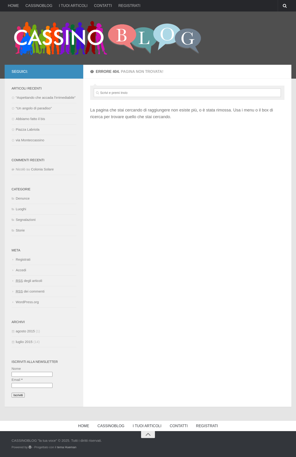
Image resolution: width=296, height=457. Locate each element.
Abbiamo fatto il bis (30, 119)
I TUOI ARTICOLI (73, 6)
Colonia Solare (42, 169)
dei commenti (30, 291)
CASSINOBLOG (38, 6)
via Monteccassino (30, 140)
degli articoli (29, 281)
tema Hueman (66, 447)
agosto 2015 (25, 331)
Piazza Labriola (28, 129)
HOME (13, 6)
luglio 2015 (24, 342)
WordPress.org (27, 302)
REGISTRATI (129, 6)
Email (17, 380)
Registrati (23, 259)
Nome (16, 369)
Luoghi (21, 209)
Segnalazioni (26, 220)
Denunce (23, 198)
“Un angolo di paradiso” (34, 108)
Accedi (21, 270)
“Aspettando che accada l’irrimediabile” (45, 97)
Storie (20, 230)
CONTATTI (103, 6)
